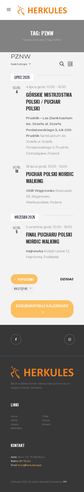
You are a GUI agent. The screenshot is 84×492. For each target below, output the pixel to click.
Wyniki (46, 420)
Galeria (14, 424)
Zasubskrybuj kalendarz (42, 306)
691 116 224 (24, 461)
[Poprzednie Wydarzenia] (24, 279)
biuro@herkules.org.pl (29, 465)
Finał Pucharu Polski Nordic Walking (49, 238)
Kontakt (46, 424)
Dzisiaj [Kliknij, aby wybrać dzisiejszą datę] (66, 279)
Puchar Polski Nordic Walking (49, 177)
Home (26, 39)
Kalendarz (16, 428)
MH (65, 481)
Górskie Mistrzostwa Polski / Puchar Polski (49, 101)
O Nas (45, 416)
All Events (39, 39)
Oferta (14, 420)
